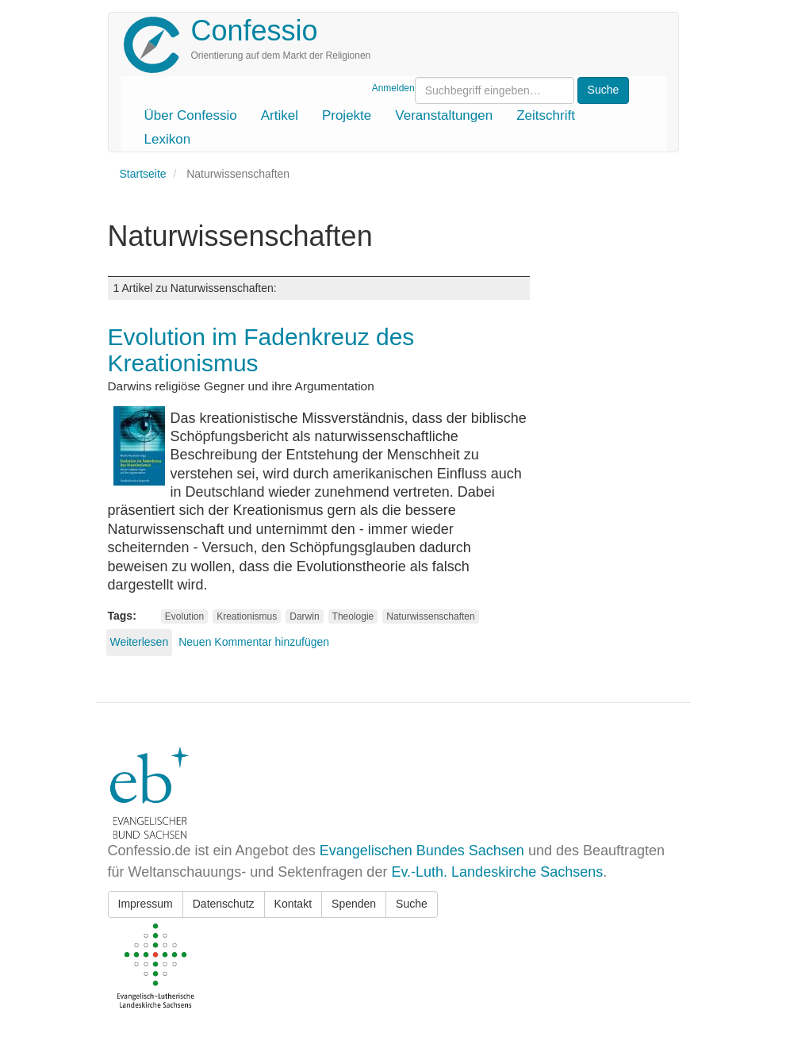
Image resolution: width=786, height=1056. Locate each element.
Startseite (143, 173)
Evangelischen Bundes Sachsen (422, 850)
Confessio (254, 30)
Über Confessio (190, 115)
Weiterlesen (139, 642)
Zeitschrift (545, 115)
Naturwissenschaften (430, 616)
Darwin (304, 616)
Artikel (279, 115)
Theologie (353, 616)
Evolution (184, 616)
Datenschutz (224, 903)
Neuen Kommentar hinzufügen (253, 642)
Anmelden (393, 88)
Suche (412, 903)
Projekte (346, 115)
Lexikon (167, 139)
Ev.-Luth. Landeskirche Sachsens (497, 872)
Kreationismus (247, 616)
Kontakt (293, 903)
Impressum (145, 903)
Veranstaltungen (444, 115)
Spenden (354, 903)
